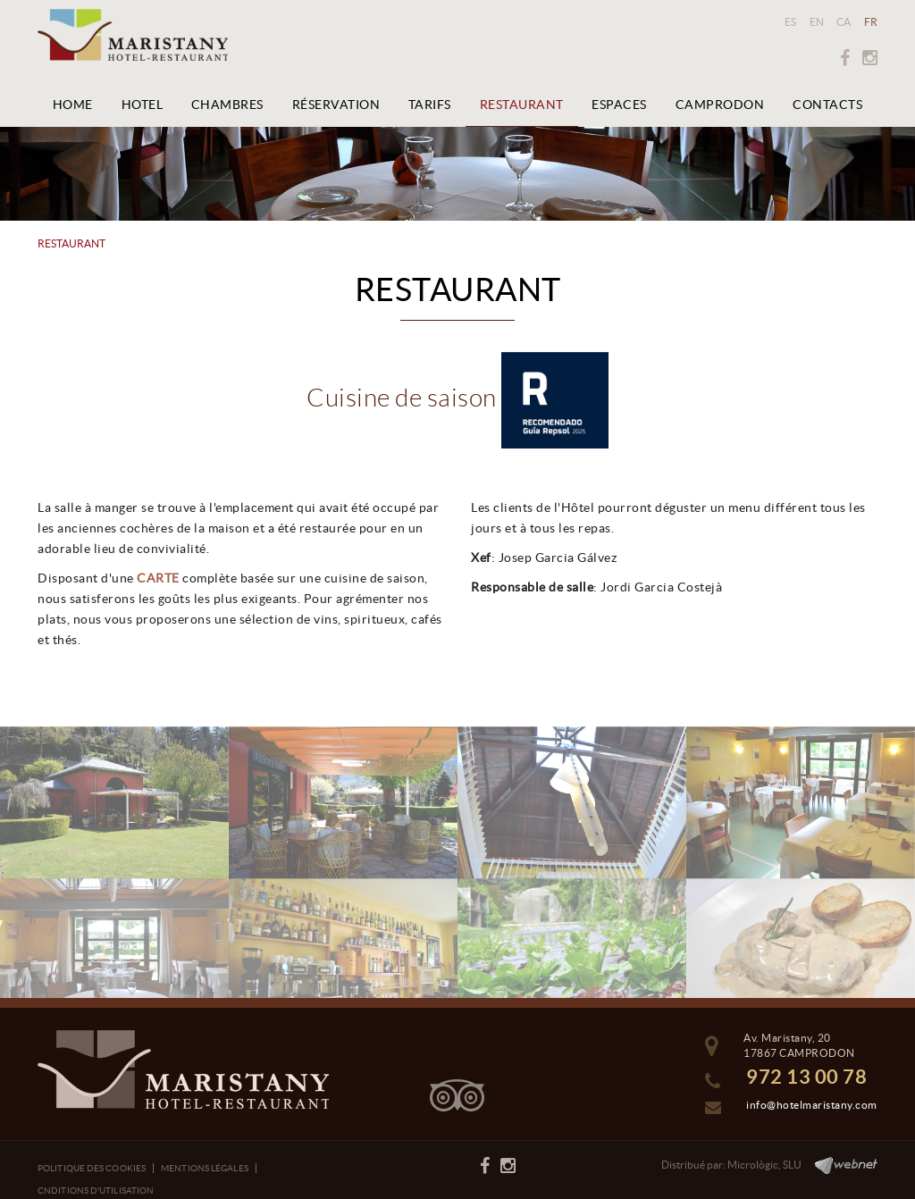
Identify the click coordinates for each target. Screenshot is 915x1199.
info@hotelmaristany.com (811, 1105)
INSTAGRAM (870, 58)
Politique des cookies (92, 1168)
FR (871, 22)
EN (817, 22)
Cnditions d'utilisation (96, 1190)
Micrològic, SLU (764, 1164)
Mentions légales (204, 1168)
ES (791, 22)
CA (844, 22)
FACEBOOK (845, 58)
